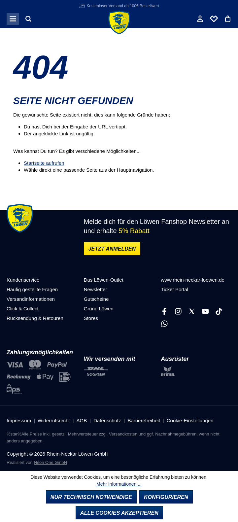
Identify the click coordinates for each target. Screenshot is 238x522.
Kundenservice (23, 280)
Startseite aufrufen (44, 163)
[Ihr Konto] (200, 19)
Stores (91, 318)
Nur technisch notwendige (91, 497)
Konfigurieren (166, 497)
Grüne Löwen (99, 308)
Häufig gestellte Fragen (32, 289)
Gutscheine (96, 299)
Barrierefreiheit (143, 420)
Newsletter (95, 289)
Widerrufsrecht (54, 420)
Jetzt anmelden (112, 249)
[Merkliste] (214, 19)
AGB (82, 420)
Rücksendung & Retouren (35, 318)
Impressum (19, 420)
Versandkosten (123, 434)
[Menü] (13, 19)
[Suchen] (28, 19)
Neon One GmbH (50, 462)
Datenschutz (107, 420)
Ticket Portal (174, 289)
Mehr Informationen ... (119, 484)
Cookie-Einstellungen (190, 420)
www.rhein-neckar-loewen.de (192, 280)
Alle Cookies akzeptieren (119, 513)
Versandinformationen (31, 299)
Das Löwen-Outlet (103, 280)
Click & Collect (23, 308)
